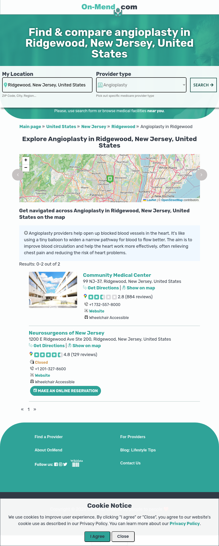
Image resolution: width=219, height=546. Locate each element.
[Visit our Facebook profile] (56, 464)
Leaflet (149, 200)
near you (155, 111)
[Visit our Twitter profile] (65, 464)
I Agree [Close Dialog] (97, 536)
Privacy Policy (185, 523)
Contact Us (130, 463)
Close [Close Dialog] (123, 536)
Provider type (113, 74)
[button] (18, 175)
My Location (17, 74)
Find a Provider (49, 437)
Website (96, 311)
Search (203, 85)
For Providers (132, 437)
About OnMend (48, 450)
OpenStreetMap (172, 200)
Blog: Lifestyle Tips (138, 450)
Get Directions (101, 288)
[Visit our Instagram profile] (60, 464)
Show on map (138, 288)
